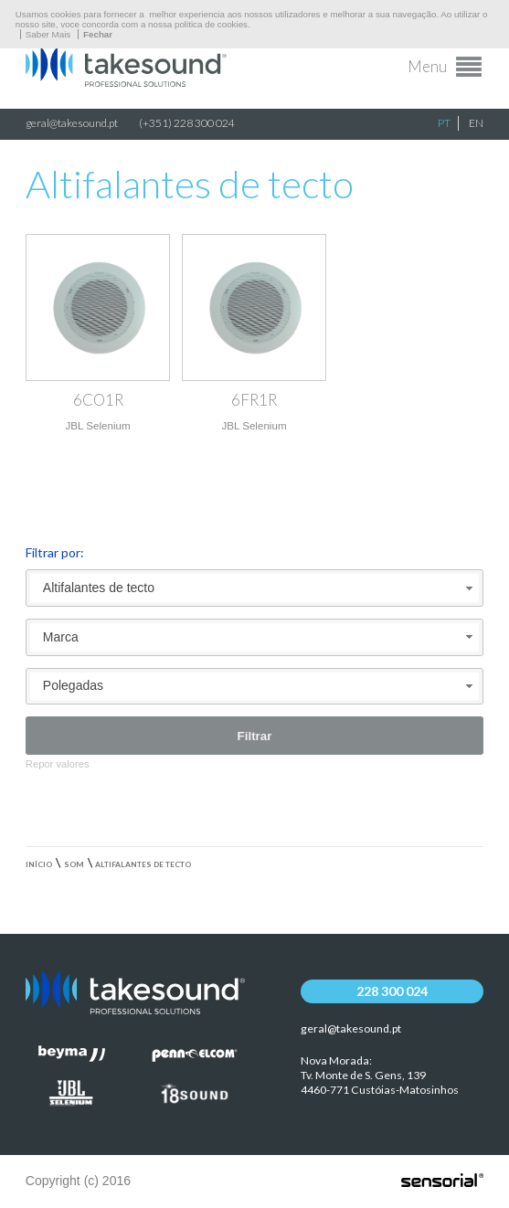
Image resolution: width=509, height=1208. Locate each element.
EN (476, 123)
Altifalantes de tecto (143, 864)
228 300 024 (392, 991)
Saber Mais (48, 34)
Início (39, 864)
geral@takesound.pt (72, 123)
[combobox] (254, 588)
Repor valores (58, 763)
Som (74, 864)
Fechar (97, 34)
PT (444, 123)
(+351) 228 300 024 (187, 123)
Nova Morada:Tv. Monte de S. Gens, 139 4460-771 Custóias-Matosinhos (380, 1075)
